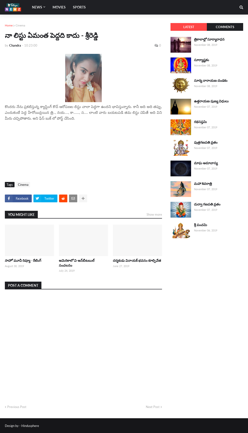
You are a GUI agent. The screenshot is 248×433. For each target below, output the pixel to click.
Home (9, 25)
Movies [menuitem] (59, 7)
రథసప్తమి (200, 122)
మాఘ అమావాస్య (206, 163)
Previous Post (16, 407)
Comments (225, 27)
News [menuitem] (37, 7)
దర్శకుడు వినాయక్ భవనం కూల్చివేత (137, 260)
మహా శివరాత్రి (203, 183)
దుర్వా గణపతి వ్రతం (207, 204)
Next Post (153, 407)
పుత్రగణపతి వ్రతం (205, 142)
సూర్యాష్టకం (201, 60)
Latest (188, 27)
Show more (154, 214)
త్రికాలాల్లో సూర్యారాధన (209, 39)
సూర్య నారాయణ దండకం (210, 80)
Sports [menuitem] (79, 7)
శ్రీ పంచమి (200, 225)
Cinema (20, 25)
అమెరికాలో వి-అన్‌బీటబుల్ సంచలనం (76, 262)
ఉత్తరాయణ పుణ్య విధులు (211, 101)
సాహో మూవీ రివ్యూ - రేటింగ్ (23, 260)
